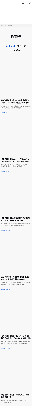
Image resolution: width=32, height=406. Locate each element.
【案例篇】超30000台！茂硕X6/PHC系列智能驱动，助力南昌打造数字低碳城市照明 (15, 160)
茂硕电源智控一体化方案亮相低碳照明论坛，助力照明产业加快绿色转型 (15, 278)
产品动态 (16, 49)
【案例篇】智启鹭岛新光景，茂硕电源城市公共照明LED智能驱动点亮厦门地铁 (16, 337)
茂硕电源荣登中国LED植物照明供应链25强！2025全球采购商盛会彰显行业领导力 (16, 101)
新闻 (5, 25)
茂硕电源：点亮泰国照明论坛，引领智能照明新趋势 (15, 396)
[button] (23, 3)
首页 (2, 25)
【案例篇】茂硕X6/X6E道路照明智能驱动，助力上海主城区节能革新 (15, 219)
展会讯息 (21, 46)
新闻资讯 (10, 46)
